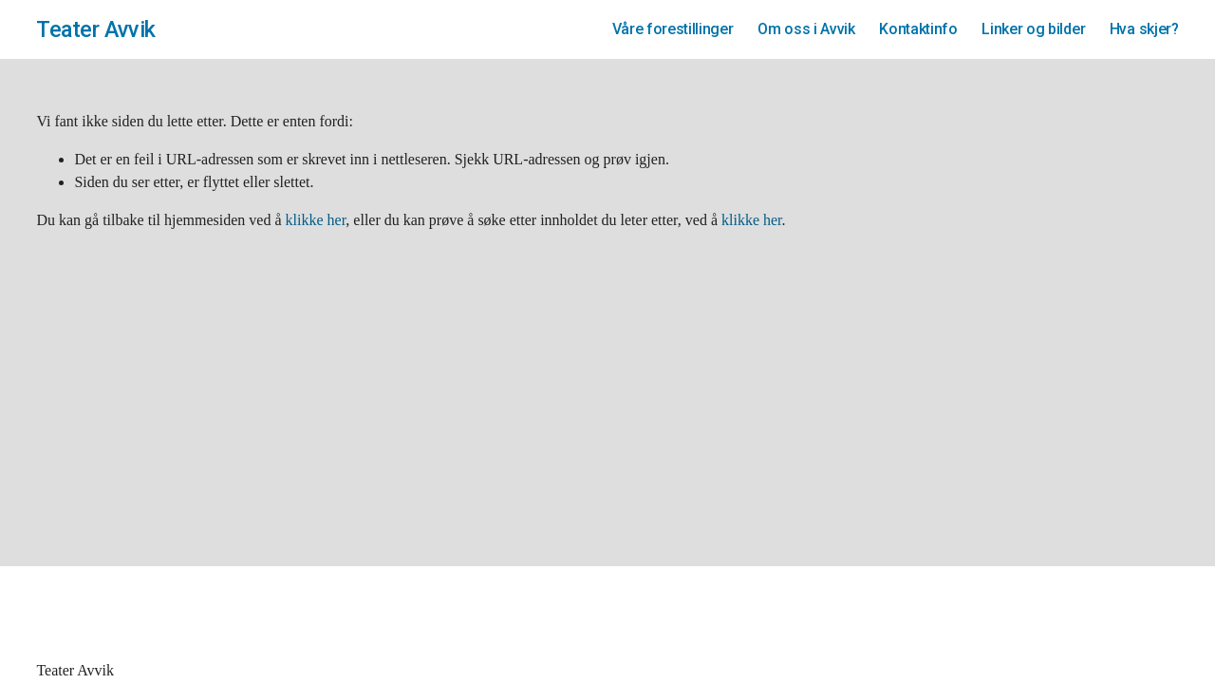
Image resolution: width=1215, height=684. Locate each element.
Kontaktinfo (918, 29)
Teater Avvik (95, 29)
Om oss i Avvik (806, 29)
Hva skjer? (1144, 29)
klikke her (316, 220)
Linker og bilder (1033, 29)
